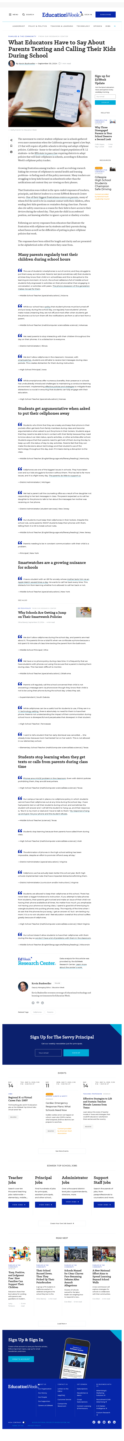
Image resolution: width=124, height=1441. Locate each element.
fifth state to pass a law (46, 153)
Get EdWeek (82, 1384)
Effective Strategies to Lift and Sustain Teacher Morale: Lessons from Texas (97, 1103)
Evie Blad (67, 1302)
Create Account (21, 1359)
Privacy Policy (34, 1425)
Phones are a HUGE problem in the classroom (44, 778)
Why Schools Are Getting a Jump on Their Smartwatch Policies (42, 614)
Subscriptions (82, 1389)
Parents (50, 1012)
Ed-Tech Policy (24, 608)
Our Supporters (44, 1401)
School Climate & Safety (56, 1096)
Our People (42, 1397)
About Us (42, 1384)
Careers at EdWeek (45, 1405)
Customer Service (64, 1399)
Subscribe (105, 14)
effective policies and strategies (59, 386)
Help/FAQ (61, 1395)
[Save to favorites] (11, 146)
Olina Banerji (23, 622)
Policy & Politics (37, 26)
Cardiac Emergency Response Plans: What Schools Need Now (58, 1106)
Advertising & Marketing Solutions (101, 1393)
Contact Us (63, 1384)
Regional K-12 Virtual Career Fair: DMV (20, 1099)
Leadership (18, 26)
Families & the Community (22, 36)
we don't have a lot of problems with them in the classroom (63, 938)
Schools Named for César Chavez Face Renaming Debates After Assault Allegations (73, 1278)
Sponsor (99, 173)
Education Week (58, 987)
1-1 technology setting (28, 711)
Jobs (107, 26)
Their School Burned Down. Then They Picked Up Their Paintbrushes (45, 1276)
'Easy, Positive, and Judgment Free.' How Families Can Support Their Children (16, 1280)
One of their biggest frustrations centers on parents (52, 197)
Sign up (76, 1053)
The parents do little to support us (65, 476)
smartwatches (24, 360)
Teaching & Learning (61, 26)
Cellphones (37, 1012)
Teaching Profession (92, 1094)
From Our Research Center (53, 36)
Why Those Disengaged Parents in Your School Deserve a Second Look (103, 133)
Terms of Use (18, 1425)
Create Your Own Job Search (62, 1223)
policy (48, 307)
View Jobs (18, 1205)
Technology (83, 26)
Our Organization (44, 1389)
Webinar (49, 1099)
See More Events (62, 1151)
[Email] (48, 1052)
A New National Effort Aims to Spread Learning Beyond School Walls (102, 1276)
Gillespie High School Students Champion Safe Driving (103, 183)
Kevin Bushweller (27, 63)
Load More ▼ (62, 1324)
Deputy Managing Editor (41, 987)
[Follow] (57, 983)
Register (13, 1117)
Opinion (97, 26)
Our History (42, 1393)
